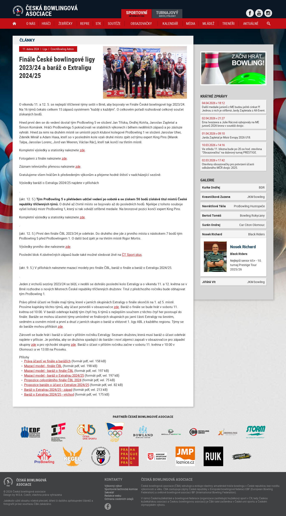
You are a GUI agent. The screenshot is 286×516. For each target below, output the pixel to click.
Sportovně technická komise (121, 489)
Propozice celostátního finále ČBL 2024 (52, 380)
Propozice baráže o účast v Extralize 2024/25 (56, 385)
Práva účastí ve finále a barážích (47, 361)
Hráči (46, 23)
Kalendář (170, 23)
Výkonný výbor (113, 485)
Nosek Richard (243, 246)
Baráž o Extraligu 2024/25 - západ (48, 389)
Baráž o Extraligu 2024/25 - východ (49, 394)
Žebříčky (65, 23)
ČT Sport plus (132, 254)
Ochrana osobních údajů (119, 499)
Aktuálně (250, 23)
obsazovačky (141, 23)
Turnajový (167, 13)
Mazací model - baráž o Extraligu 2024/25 (54, 375)
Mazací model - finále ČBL (43, 366)
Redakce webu (113, 495)
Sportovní (136, 13)
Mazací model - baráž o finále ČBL (48, 370)
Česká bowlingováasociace (31, 482)
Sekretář (109, 492)
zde (82, 150)
